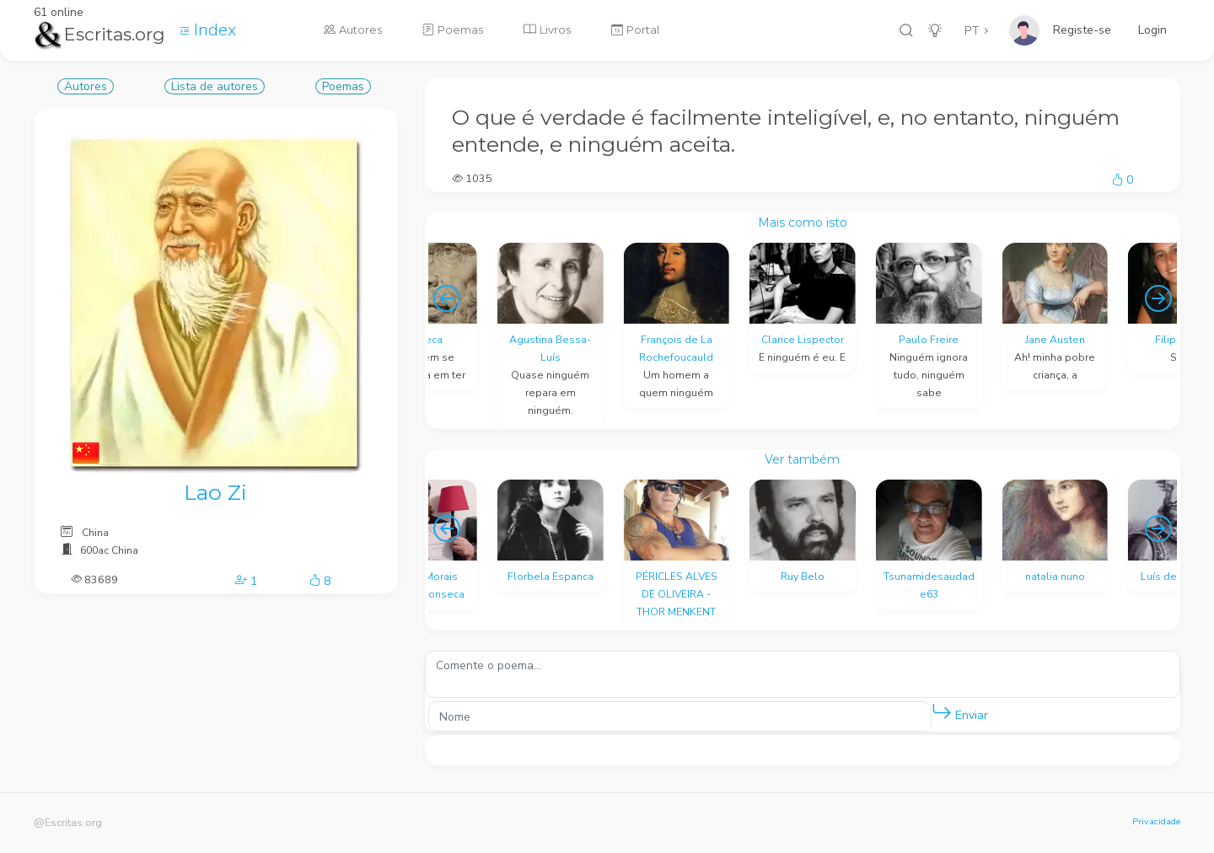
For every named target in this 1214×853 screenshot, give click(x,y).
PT (972, 31)
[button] (942, 712)
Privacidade (1156, 821)
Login (1152, 30)
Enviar (960, 711)
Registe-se (1082, 30)
